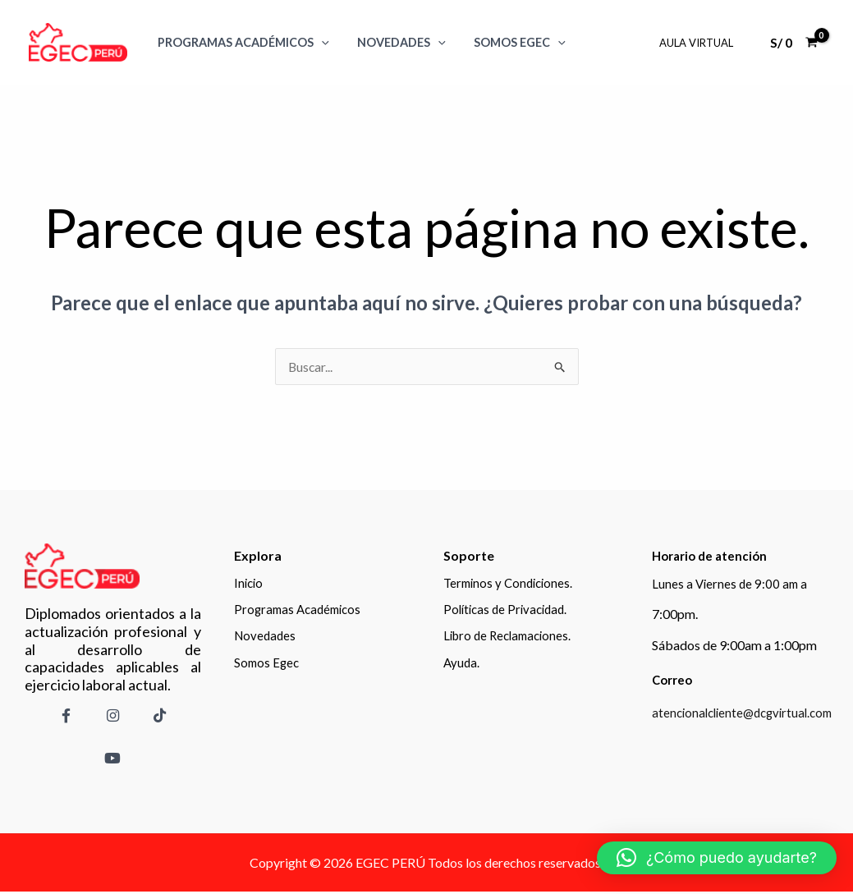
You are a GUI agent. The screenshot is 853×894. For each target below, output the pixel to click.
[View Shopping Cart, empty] (793, 43)
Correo (674, 679)
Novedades (395, 42)
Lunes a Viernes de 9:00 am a (731, 583)
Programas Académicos (241, 42)
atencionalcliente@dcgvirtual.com (748, 712)
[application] (319, 42)
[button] (717, 857)
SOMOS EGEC (508, 42)
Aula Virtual (699, 42)
